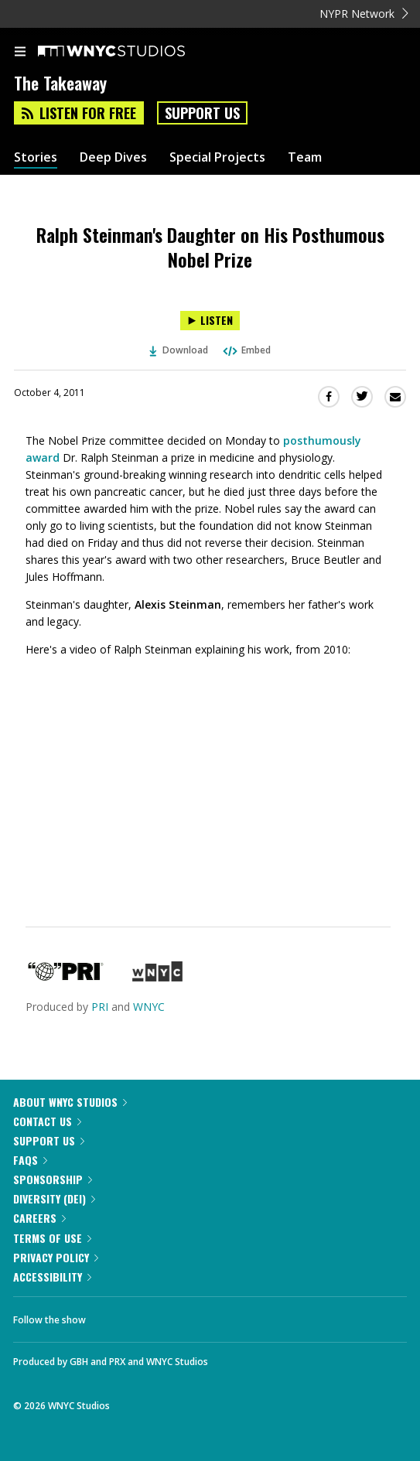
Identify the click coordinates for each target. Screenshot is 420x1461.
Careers (39, 1218)
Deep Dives (113, 157)
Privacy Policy (55, 1257)
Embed (246, 350)
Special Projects (217, 157)
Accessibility (52, 1276)
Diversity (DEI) (54, 1198)
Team (305, 157)
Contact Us (47, 1121)
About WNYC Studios (70, 1102)
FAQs (30, 1160)
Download (178, 350)
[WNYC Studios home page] (131, 52)
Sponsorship (52, 1179)
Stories (35, 157)
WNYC (149, 1006)
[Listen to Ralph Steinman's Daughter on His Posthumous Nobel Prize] (210, 320)
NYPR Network (363, 13)
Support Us (202, 113)
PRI (99, 1006)
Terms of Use (52, 1238)
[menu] (20, 53)
